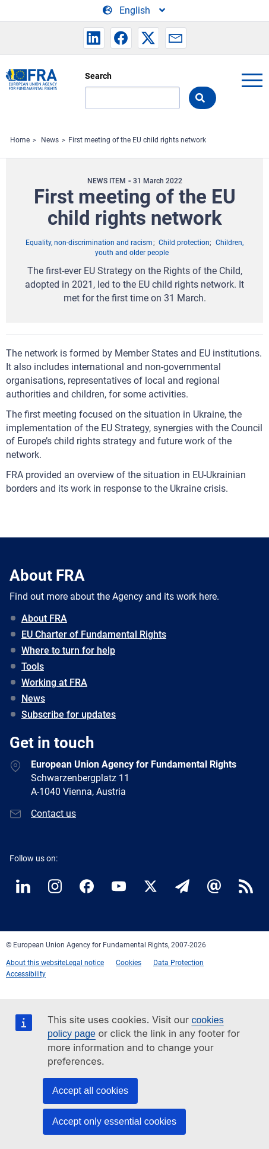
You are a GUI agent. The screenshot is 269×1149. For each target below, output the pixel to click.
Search (98, 76)
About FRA (44, 618)
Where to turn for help (68, 650)
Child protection (184, 242)
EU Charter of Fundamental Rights (93, 634)
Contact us (53, 813)
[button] (94, 38)
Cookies (128, 963)
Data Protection (178, 963)
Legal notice (84, 963)
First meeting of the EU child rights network (137, 140)
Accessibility (26, 974)
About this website (35, 963)
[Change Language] (134, 10)
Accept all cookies (90, 1091)
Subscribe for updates (68, 714)
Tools (32, 666)
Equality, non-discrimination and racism (89, 242)
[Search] (132, 98)
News (50, 140)
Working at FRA (54, 682)
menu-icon (251, 80)
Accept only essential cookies (114, 1121)
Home (20, 140)
